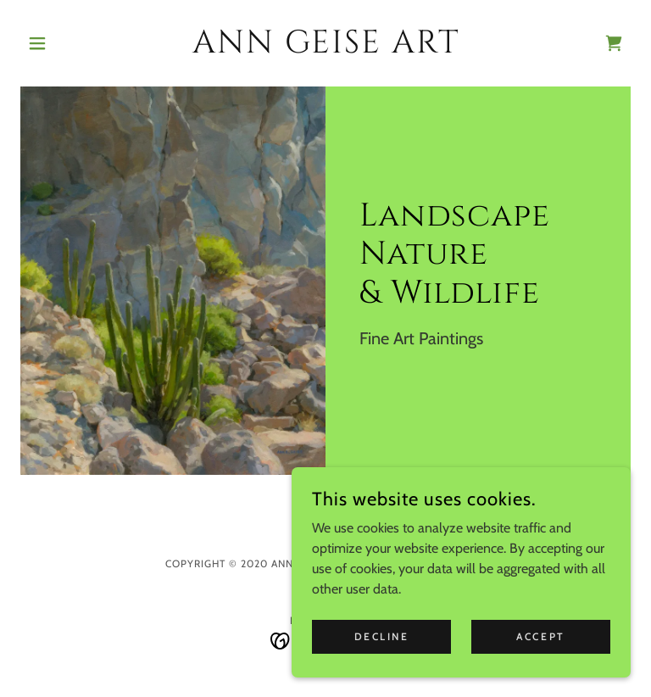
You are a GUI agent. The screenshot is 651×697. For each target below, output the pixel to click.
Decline (381, 636)
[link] (325, 48)
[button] (66, 43)
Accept (540, 636)
